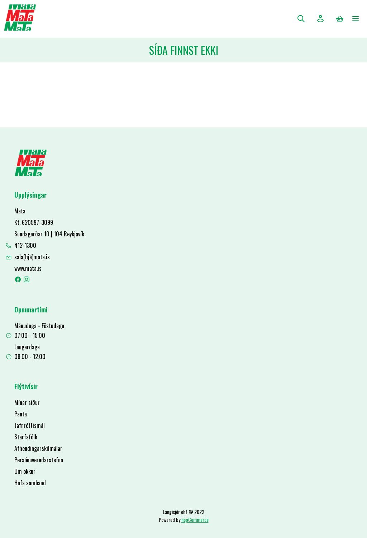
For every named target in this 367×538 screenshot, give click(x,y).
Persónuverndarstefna (38, 460)
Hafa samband (30, 482)
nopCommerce (195, 519)
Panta (20, 414)
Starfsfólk (25, 437)
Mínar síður (27, 402)
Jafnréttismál (29, 425)
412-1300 (25, 245)
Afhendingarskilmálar (38, 448)
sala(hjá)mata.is (32, 257)
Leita (301, 18)
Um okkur (24, 471)
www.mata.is (28, 268)
